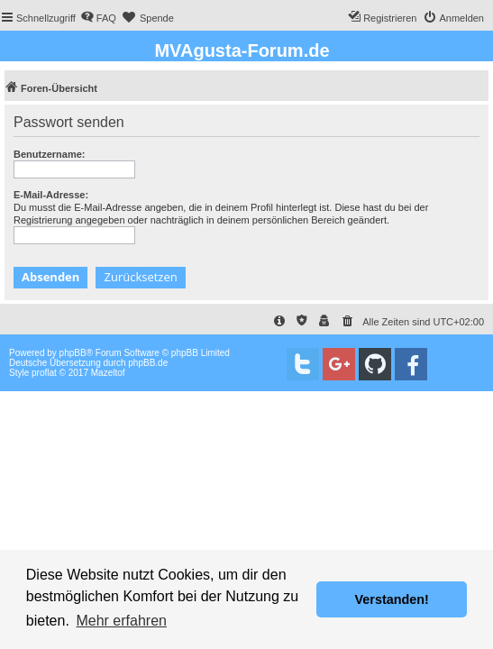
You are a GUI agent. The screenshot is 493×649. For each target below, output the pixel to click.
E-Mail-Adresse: (51, 194)
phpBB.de (148, 363)
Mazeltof (108, 373)
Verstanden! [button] (392, 599)
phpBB (73, 353)
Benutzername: (49, 154)
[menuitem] (98, 18)
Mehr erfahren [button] (121, 620)
